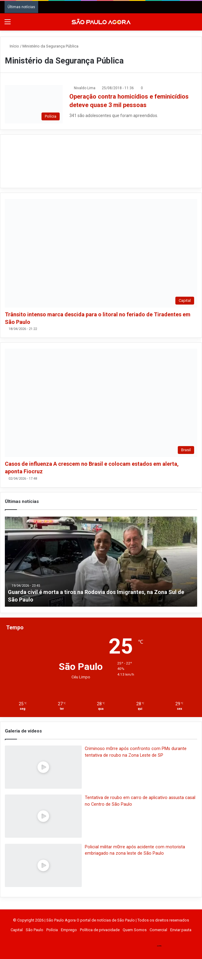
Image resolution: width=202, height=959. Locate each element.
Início (12, 46)
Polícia (52, 930)
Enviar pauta (180, 930)
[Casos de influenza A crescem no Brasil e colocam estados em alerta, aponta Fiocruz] (101, 403)
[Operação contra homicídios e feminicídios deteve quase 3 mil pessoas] (34, 104)
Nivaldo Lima (84, 88)
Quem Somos (135, 930)
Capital (17, 930)
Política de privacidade (100, 930)
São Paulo (34, 930)
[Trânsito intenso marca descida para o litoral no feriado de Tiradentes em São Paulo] (101, 253)
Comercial (158, 930)
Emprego (69, 930)
